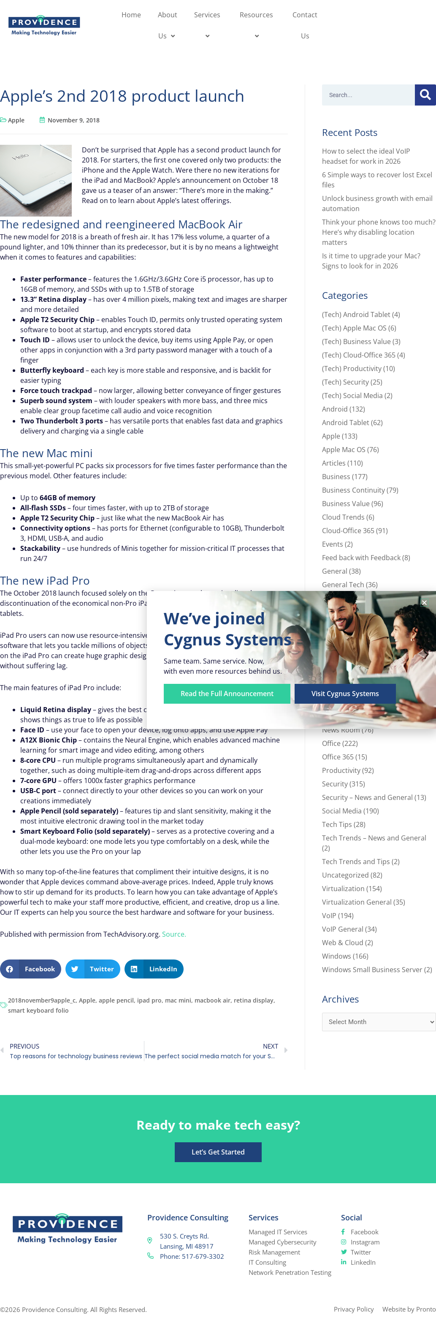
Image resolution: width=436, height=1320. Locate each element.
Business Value (346, 503)
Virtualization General (357, 902)
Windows (336, 956)
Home (131, 14)
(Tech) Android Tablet (356, 314)
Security (335, 784)
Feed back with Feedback (361, 557)
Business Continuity (353, 490)
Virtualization (343, 888)
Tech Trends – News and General (374, 838)
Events (332, 544)
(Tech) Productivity (352, 368)
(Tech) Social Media (352, 395)
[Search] (425, 95)
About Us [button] (167, 25)
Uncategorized (345, 875)
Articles (334, 463)
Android (335, 409)
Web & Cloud (342, 942)
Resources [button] (258, 25)
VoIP (329, 915)
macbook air (212, 1000)
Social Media (342, 811)
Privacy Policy (354, 1309)
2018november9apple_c (42, 1000)
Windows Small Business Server (372, 969)
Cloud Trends (343, 517)
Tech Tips (337, 824)
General (334, 571)
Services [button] (208, 25)
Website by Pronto (409, 1309)
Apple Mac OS (344, 449)
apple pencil (116, 1000)
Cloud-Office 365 (348, 530)
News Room (341, 730)
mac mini (178, 1000)
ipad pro (149, 1000)
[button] (30, 969)
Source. (174, 934)
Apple (16, 120)
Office (331, 743)
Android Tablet (345, 422)
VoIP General (342, 929)
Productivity (341, 770)
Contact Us (304, 25)
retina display (254, 1000)
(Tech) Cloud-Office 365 (358, 355)
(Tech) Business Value (356, 341)
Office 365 (338, 757)
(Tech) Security (345, 382)
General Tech (343, 584)
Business (336, 476)
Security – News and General (367, 797)
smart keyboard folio (38, 1010)
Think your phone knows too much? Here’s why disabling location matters (379, 232)
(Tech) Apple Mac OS (354, 328)
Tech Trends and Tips (356, 861)
